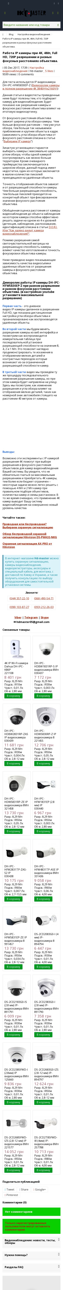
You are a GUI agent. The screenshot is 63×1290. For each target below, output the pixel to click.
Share (23, 1189)
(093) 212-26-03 (44, 607)
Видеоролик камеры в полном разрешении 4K (31, 86)
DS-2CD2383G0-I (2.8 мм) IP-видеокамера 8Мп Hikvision (46, 1007)
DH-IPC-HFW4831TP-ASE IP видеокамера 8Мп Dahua (46, 871)
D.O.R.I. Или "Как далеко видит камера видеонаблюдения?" (30, 230)
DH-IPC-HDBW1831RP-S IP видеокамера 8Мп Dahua (46, 668)
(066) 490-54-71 (44, 598)
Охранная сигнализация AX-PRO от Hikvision (27, 545)
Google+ (39, 1189)
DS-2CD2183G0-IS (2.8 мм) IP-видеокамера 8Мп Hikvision (16, 1007)
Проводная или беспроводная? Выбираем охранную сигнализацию (28, 525)
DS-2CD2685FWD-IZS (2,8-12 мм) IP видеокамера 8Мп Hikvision (16, 1142)
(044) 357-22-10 (19, 598)
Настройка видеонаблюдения (23, 69)
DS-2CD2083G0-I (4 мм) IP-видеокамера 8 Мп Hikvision (46, 939)
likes (49, 71)
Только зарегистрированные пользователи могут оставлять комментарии (27, 1226)
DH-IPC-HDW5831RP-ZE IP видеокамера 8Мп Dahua (16, 803)
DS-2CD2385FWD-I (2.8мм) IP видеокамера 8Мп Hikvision (16, 1074)
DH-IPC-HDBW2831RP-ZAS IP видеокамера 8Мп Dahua (16, 736)
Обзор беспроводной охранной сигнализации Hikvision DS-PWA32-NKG (30, 535)
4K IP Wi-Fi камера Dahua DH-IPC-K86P (16, 666)
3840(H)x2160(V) (47, 88)
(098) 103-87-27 (19, 607)
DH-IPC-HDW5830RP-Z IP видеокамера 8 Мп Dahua (45, 736)
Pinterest (11, 1195)
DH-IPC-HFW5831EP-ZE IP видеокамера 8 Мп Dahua (15, 939)
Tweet (9, 1189)
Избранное (54, 3)
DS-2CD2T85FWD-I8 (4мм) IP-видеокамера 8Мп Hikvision (46, 1142)
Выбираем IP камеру (17, 141)
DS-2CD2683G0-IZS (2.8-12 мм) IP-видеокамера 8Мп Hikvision (46, 1074)
